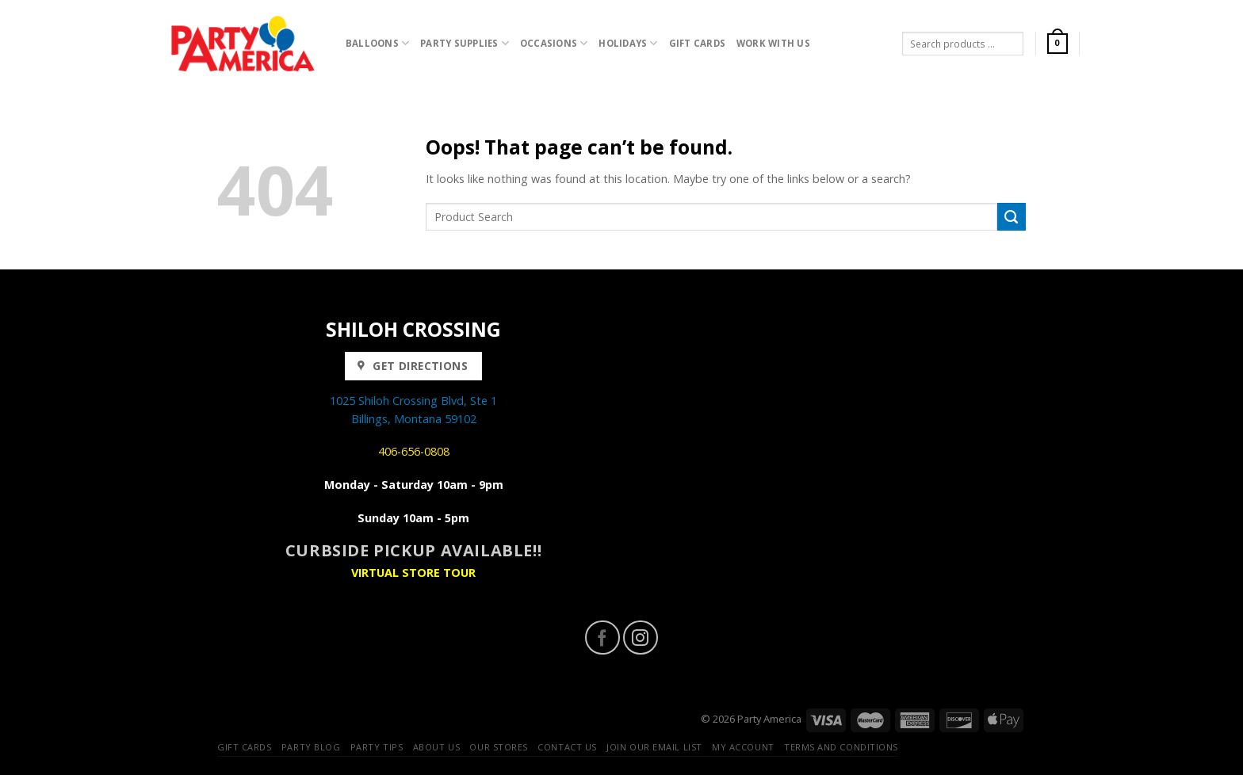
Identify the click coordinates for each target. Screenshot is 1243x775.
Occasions (554, 43)
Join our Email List (654, 747)
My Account (743, 747)
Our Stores (498, 747)
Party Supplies (464, 43)
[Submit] (1011, 217)
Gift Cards (697, 43)
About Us (436, 747)
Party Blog (311, 747)
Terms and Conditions (841, 747)
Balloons (377, 43)
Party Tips (376, 747)
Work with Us (773, 43)
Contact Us (567, 747)
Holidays (628, 43)
